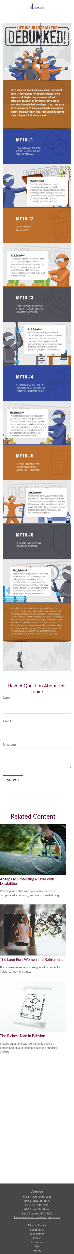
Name (7, 697)
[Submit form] (13, 780)
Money (37, 1250)
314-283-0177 (41, 1201)
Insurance (37, 1242)
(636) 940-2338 (41, 1196)
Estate (37, 1238)
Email (7, 721)
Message (9, 744)
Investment (37, 1234)
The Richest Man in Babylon (22, 1036)
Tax (37, 1246)
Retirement (37, 1229)
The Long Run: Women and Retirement (31, 959)
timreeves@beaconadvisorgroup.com (37, 1217)
